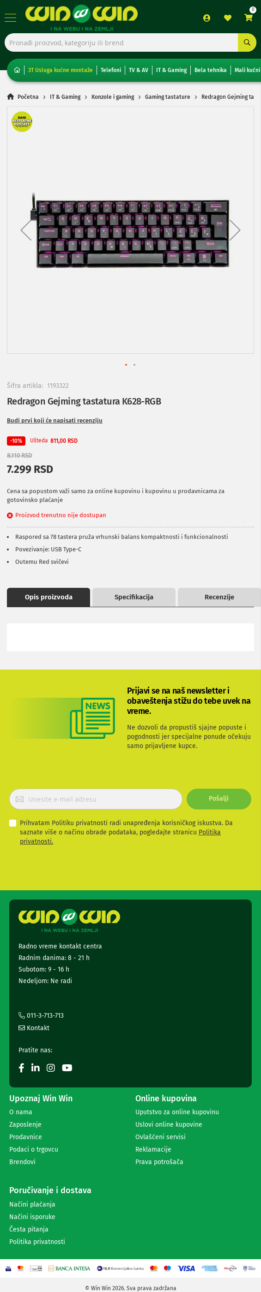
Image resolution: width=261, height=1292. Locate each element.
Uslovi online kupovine (168, 1125)
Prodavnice (25, 1137)
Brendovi (22, 1162)
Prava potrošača (159, 1162)
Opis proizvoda (49, 597)
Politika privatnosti (37, 1242)
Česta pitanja (29, 1229)
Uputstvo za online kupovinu (177, 1112)
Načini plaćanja (32, 1204)
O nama (20, 1112)
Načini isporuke (32, 1217)
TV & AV (138, 70)
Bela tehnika (210, 70)
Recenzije (219, 597)
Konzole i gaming (112, 97)
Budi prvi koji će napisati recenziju (55, 420)
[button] (25, 230)
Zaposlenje (25, 1125)
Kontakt (33, 1028)
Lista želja (227, 18)
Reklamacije (153, 1149)
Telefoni (111, 70)
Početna (28, 97)
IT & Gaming (171, 70)
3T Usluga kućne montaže (60, 70)
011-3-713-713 (41, 1016)
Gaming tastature (167, 97)
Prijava (207, 18)
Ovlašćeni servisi (160, 1137)
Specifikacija (134, 597)
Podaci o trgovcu (33, 1149)
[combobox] (130, 42)
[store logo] (81, 17)
